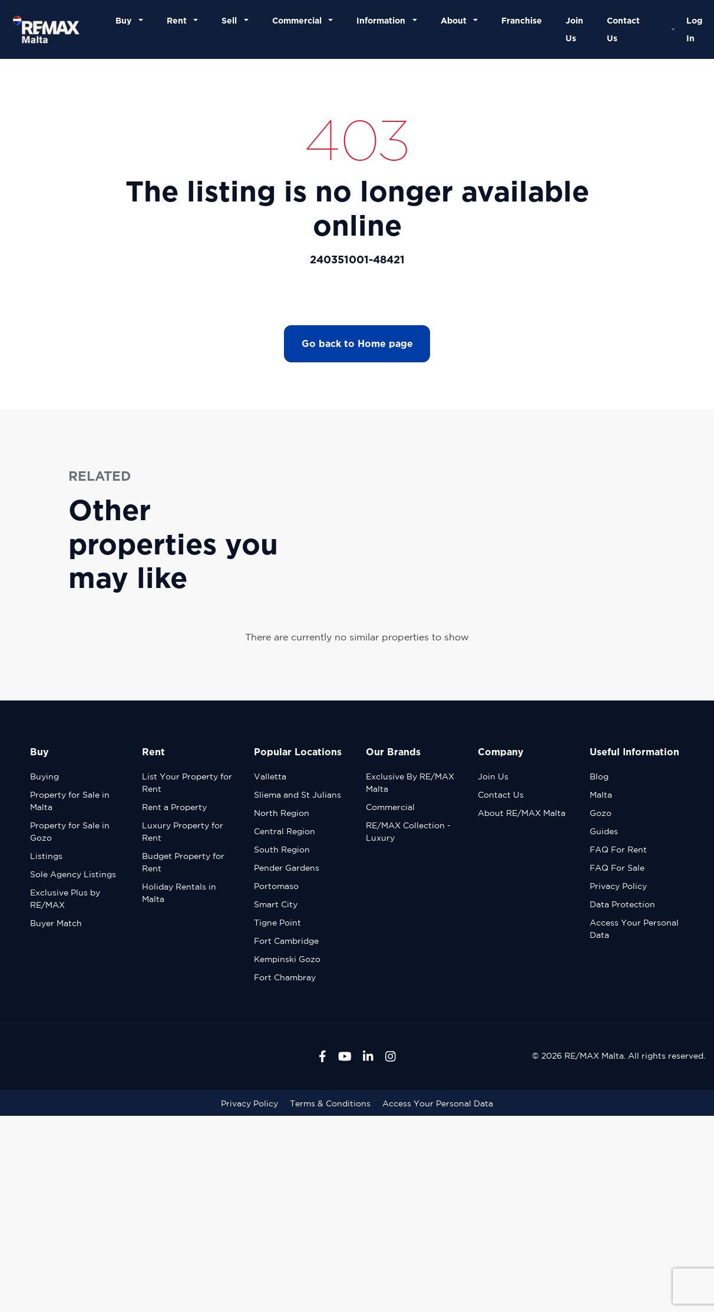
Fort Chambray (285, 977)
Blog (599, 776)
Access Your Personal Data (634, 929)
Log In (694, 29)
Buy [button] (125, 20)
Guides (604, 831)
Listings (46, 856)
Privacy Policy (618, 886)
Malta (601, 794)
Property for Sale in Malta (70, 801)
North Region (281, 813)
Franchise (521, 20)
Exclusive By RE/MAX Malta (410, 783)
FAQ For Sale (617, 868)
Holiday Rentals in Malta (179, 893)
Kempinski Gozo (287, 959)
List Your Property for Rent (187, 783)
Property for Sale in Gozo (70, 831)
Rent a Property (174, 807)
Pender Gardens (286, 868)
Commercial (390, 807)
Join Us (574, 29)
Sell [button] (232, 20)
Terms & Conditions (330, 1103)
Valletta (270, 776)
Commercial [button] (299, 20)
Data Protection (622, 904)
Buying (44, 776)
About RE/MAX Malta (522, 813)
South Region (282, 849)
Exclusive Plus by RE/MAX (65, 899)
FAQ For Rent (618, 849)
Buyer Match (56, 923)
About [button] (456, 20)
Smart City (276, 904)
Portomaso (276, 886)
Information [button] (383, 20)
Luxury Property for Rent (182, 831)
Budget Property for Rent (183, 862)
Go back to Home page (357, 343)
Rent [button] (179, 20)
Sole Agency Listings (73, 874)
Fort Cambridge (286, 941)
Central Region (284, 831)
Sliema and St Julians (297, 794)
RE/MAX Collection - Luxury (408, 831)
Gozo (600, 813)
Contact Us (623, 29)
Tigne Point (277, 922)
